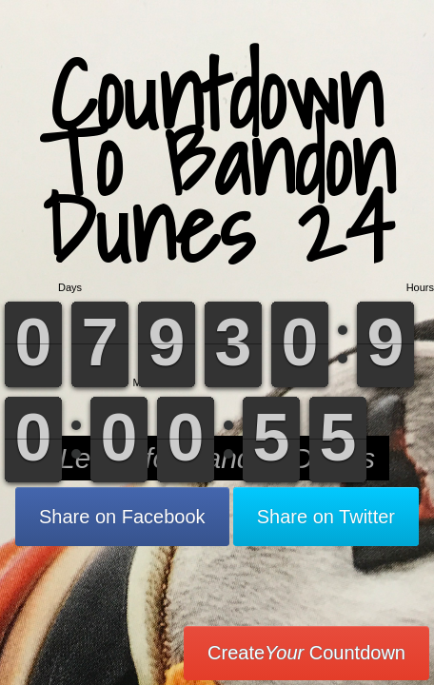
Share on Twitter (326, 516)
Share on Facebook (122, 516)
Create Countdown (306, 652)
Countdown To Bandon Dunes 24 (217, 161)
